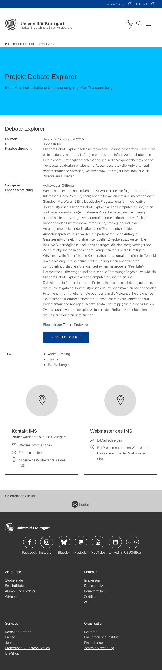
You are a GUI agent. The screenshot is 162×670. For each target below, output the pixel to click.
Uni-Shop (12, 650)
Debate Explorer (64, 334)
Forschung (14, 42)
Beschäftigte (14, 582)
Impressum (92, 577)
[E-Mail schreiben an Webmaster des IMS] (106, 437)
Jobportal (12, 639)
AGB (87, 599)
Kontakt (81, 501)
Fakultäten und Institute (102, 634)
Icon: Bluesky (64, 539)
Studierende (14, 577)
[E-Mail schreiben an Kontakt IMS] (27, 450)
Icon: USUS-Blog (132, 539)
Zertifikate (91, 593)
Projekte (27, 42)
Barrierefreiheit (95, 588)
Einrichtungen (94, 639)
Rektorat (90, 629)
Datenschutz (93, 582)
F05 (142, 4)
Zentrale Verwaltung (99, 645)
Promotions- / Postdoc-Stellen (27, 645)
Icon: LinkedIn (115, 539)
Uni (114, 4)
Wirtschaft (12, 593)
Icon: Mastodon (81, 539)
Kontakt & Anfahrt (18, 629)
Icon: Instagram (46, 539)
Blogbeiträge (52, 321)
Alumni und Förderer (20, 588)
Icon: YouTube (98, 539)
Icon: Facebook (29, 539)
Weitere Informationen (35, 442)
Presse (10, 634)
